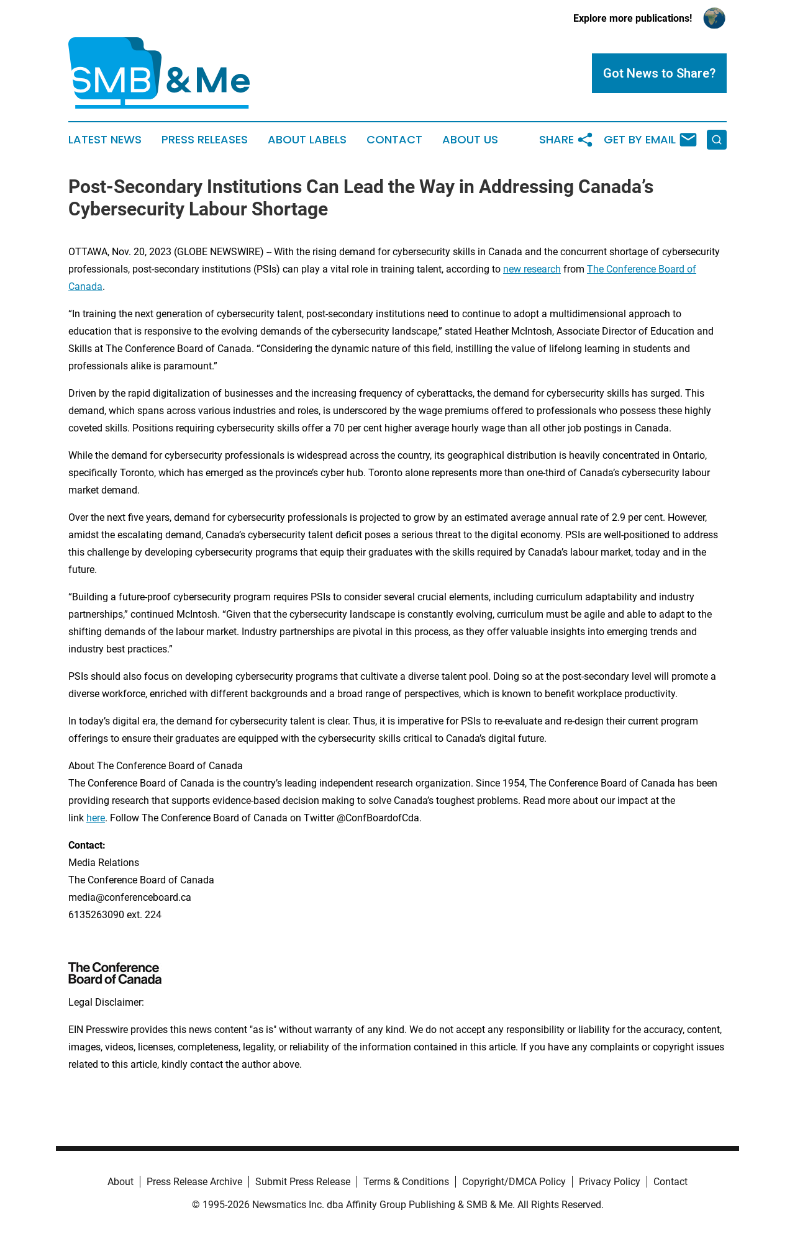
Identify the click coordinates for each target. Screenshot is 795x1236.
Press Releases (204, 140)
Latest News (105, 140)
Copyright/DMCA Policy (514, 1182)
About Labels (307, 140)
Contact (394, 140)
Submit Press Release (302, 1182)
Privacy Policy (609, 1182)
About (120, 1182)
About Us (470, 140)
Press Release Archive (194, 1182)
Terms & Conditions (406, 1182)
